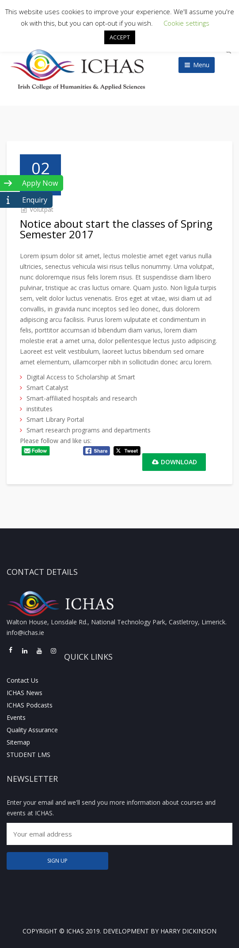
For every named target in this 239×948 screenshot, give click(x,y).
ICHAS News (24, 692)
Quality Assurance (32, 730)
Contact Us (22, 680)
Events (16, 717)
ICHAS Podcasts (30, 705)
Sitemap (18, 742)
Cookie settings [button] (186, 23)
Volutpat (41, 209)
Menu (197, 65)
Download (174, 462)
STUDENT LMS (28, 754)
